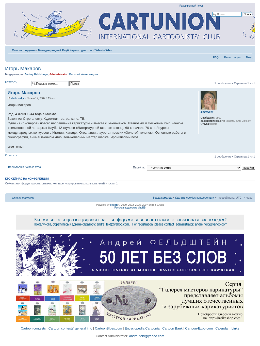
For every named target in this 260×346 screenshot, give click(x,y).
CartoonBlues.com (108, 328)
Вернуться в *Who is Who (24, 166)
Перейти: (139, 167)
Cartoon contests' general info (70, 328)
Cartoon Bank (172, 328)
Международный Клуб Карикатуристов (65, 50)
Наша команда (162, 197)
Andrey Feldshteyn (36, 74)
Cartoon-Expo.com (199, 328)
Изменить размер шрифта (248, 49)
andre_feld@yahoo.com (146, 336)
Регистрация (232, 57)
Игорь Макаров (23, 68)
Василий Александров (83, 74)
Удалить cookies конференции (194, 197)
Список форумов (24, 50)
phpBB (114, 204)
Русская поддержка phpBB (129, 207)
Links (235, 328)
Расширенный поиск (191, 5)
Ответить (17, 83)
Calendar (222, 328)
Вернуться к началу (251, 150)
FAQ (216, 57)
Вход (249, 57)
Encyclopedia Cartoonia (142, 328)
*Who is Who (102, 50)
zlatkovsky (17, 98)
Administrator (58, 74)
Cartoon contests (33, 328)
